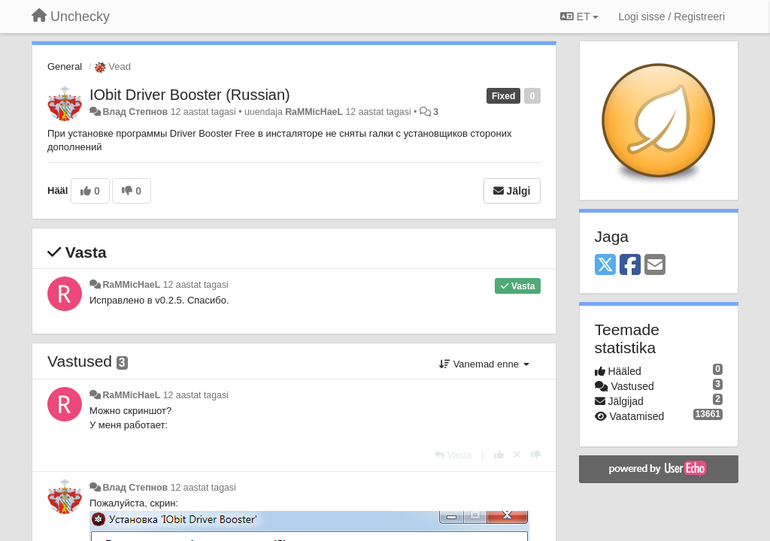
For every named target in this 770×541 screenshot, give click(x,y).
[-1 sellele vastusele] (536, 455)
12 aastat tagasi (196, 285)
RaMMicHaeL (314, 112)
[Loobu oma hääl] (517, 455)
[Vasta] (453, 455)
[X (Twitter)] (605, 265)
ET (579, 17)
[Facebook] (630, 265)
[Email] (654, 265)
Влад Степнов (135, 112)
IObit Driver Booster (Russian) (189, 94)
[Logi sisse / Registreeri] (671, 16)
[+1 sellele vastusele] (499, 455)
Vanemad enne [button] (484, 364)
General (64, 66)
